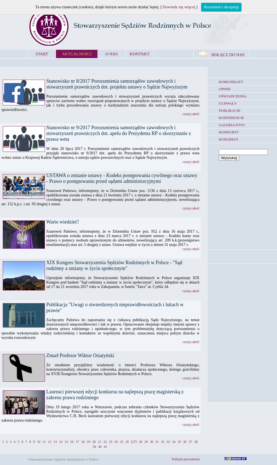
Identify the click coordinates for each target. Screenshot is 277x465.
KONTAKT (139, 54)
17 (77, 442)
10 (38, 442)
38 (196, 442)
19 (88, 442)
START (41, 54)
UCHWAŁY (228, 103)
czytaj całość (190, 114)
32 (162, 442)
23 (110, 442)
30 (151, 442)
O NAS (112, 54)
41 (105, 447)
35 (179, 442)
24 (116, 442)
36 (184, 442)
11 (44, 442)
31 (157, 442)
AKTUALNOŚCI (77, 54)
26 (127, 442)
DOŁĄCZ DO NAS (221, 55)
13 (55, 442)
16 (71, 442)
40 (100, 447)
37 (190, 442)
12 (49, 442)
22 (105, 442)
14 (60, 442)
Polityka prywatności (186, 459)
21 (99, 442)
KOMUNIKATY (231, 82)
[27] (134, 442)
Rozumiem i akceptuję (221, 7)
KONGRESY (228, 139)
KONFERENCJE (231, 118)
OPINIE (225, 89)
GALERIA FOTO (232, 125)
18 (82, 442)
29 (146, 442)
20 (94, 442)
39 (94, 447)
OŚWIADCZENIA (233, 96)
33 (168, 442)
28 (140, 442)
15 (66, 442)
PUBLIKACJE (229, 110)
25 (121, 442)
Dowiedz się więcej (179, 7)
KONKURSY (229, 132)
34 (173, 442)
